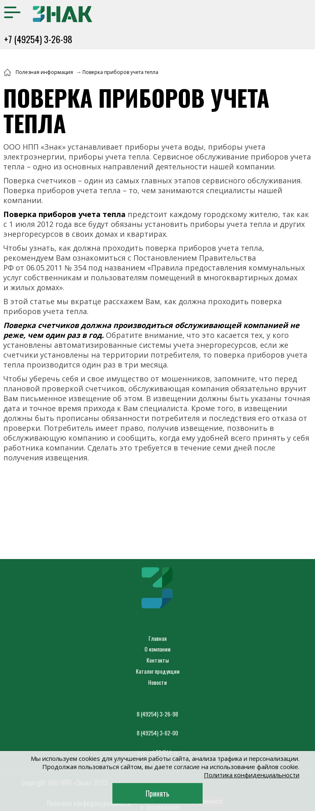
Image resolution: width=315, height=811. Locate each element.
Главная (157, 638)
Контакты (157, 660)
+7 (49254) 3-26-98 (38, 39)
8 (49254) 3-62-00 (157, 732)
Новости (157, 682)
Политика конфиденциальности (251, 775)
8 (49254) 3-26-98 (157, 713)
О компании (157, 649)
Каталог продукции (158, 671)
